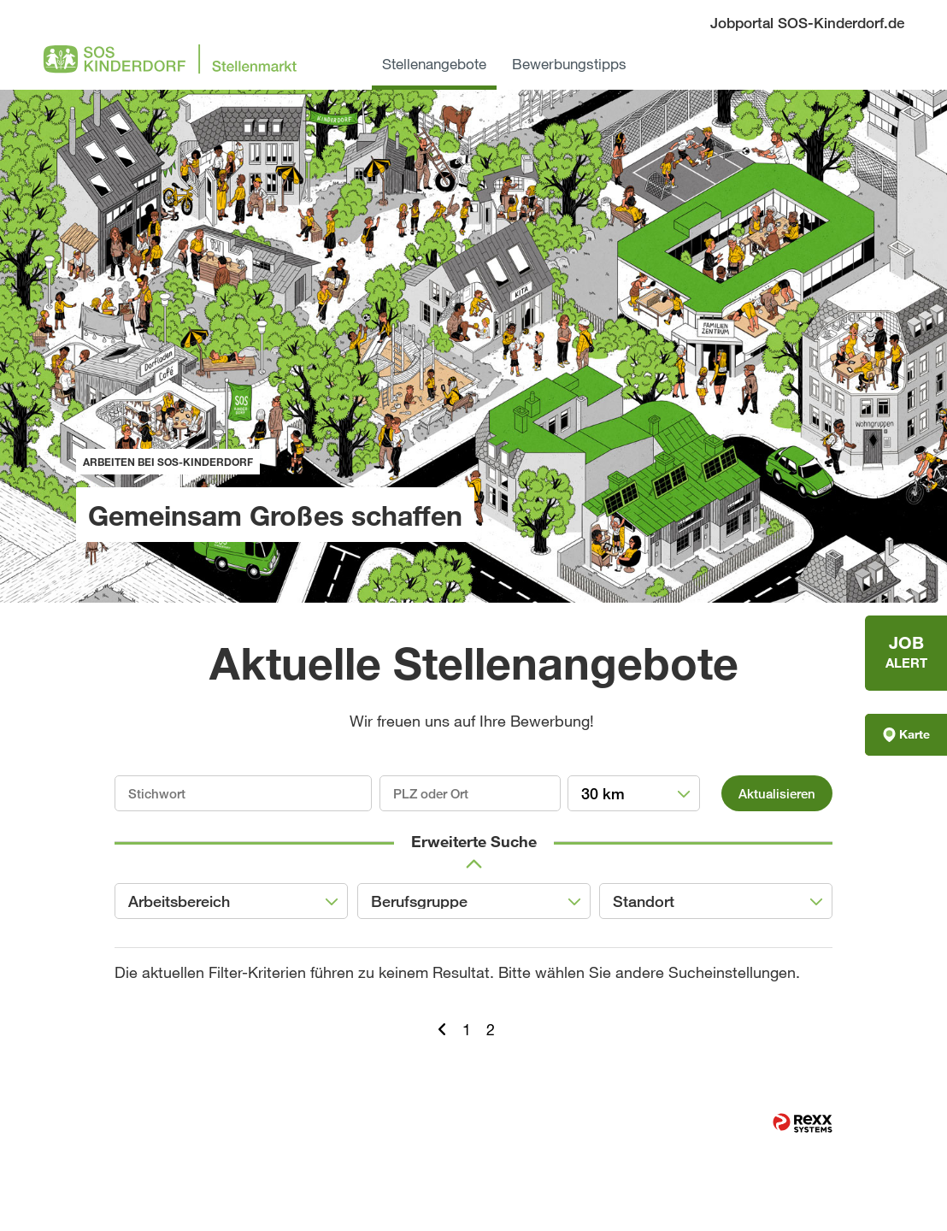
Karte (906, 734)
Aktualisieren (776, 793)
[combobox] (634, 793)
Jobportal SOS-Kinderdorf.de (807, 23)
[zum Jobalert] (906, 653)
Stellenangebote (434, 64)
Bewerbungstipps (569, 64)
